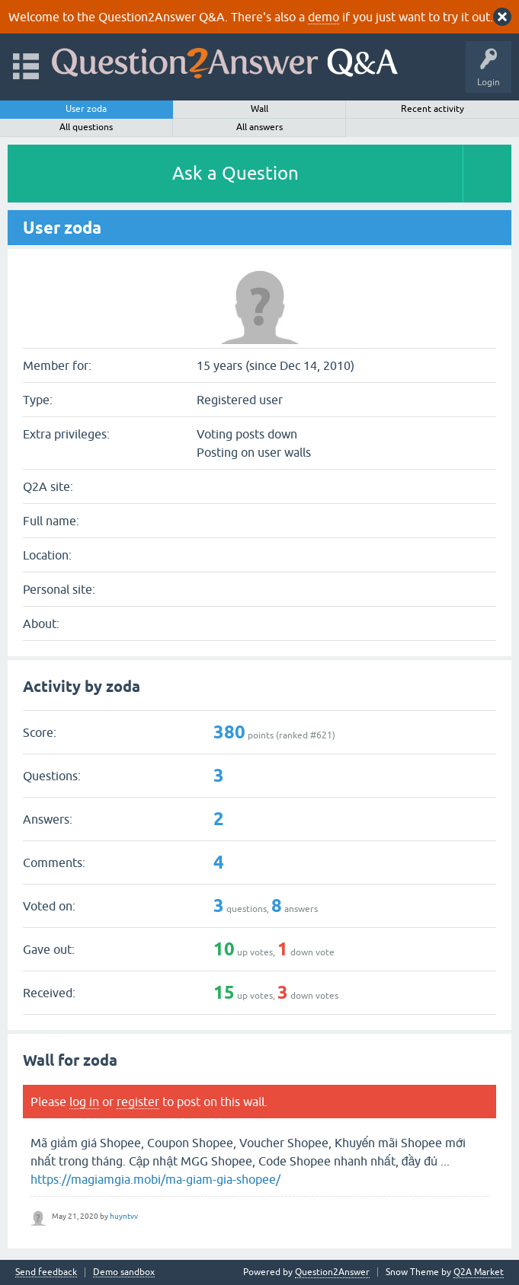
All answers (259, 127)
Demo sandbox (124, 1272)
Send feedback (46, 1272)
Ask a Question (235, 173)
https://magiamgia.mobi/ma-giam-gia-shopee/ (155, 1179)
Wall (259, 109)
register (138, 1101)
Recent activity (432, 109)
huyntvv (124, 1216)
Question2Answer (332, 1272)
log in (84, 1101)
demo (323, 17)
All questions (86, 127)
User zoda (86, 109)
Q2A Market (478, 1272)
